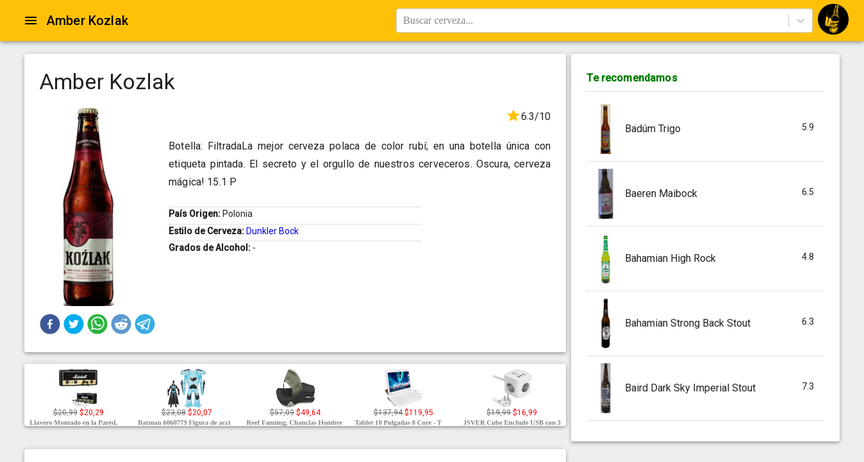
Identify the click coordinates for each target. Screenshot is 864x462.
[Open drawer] (30, 20)
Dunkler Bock (272, 231)
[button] (50, 324)
